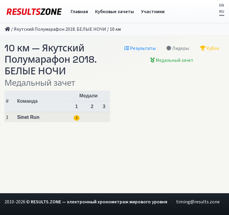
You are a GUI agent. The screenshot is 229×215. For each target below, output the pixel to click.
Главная (79, 11)
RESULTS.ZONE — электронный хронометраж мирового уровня (99, 202)
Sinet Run (28, 117)
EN (221, 5)
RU (221, 12)
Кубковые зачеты (114, 11)
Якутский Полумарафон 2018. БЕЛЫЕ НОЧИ (60, 29)
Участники (153, 11)
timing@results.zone (198, 202)
